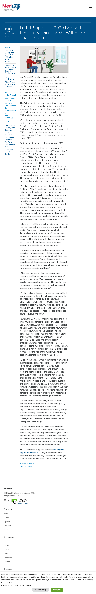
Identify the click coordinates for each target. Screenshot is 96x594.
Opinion (7, 522)
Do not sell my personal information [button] (16, 585)
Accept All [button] (57, 590)
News (6, 514)
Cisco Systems (10, 127)
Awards (7, 562)
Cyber (6, 550)
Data (6, 554)
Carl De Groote (10, 125)
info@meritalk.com (11, 496)
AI (5, 542)
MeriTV (7, 530)
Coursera (8, 130)
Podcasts (8, 526)
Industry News (26, 466)
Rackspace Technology (9, 148)
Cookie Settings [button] (40, 590)
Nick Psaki (8, 139)
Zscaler (7, 154)
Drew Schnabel (8, 133)
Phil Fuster (9, 142)
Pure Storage (10, 144)
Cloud (6, 546)
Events (7, 518)
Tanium (7, 151)
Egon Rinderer (10, 137)
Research (8, 558)
